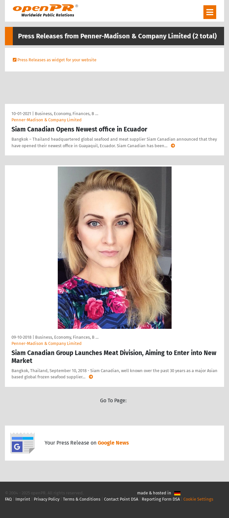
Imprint (22, 499)
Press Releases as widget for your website (56, 59)
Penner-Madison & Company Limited (46, 119)
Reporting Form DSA (161, 499)
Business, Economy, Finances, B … (66, 113)
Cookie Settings (198, 499)
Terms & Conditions (81, 499)
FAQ (8, 499)
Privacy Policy (46, 499)
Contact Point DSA (121, 499)
